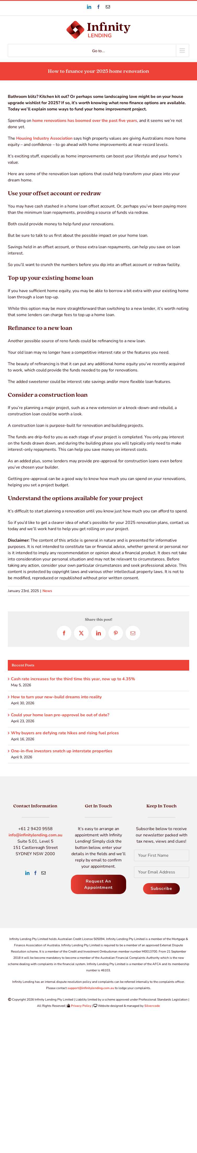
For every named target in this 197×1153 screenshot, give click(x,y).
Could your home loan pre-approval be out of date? (60, 715)
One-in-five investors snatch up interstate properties (61, 751)
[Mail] (43, 873)
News (47, 590)
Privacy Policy (81, 1006)
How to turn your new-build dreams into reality (56, 697)
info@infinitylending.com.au (35, 835)
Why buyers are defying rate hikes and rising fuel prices (65, 733)
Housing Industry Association (44, 138)
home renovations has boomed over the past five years (84, 120)
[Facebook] (35, 873)
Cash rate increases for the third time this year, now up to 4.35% (73, 679)
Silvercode (152, 1006)
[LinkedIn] (27, 873)
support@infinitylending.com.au (90, 988)
